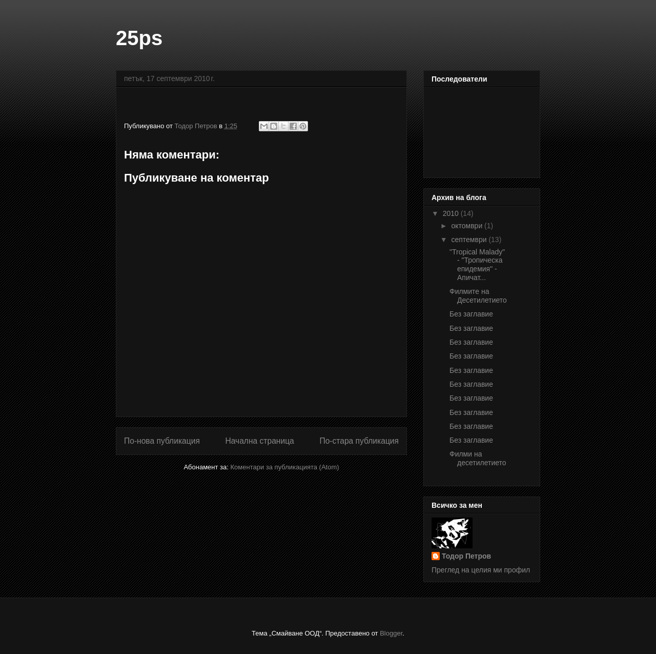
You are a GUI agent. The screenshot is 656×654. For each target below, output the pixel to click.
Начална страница (259, 441)
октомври (467, 226)
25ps (139, 38)
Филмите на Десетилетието (478, 295)
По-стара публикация (359, 441)
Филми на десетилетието (477, 458)
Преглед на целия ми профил (481, 570)
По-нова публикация (162, 441)
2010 (452, 213)
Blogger (391, 633)
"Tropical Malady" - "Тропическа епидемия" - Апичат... (477, 265)
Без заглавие (471, 314)
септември (469, 239)
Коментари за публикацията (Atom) (285, 467)
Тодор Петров (466, 556)
